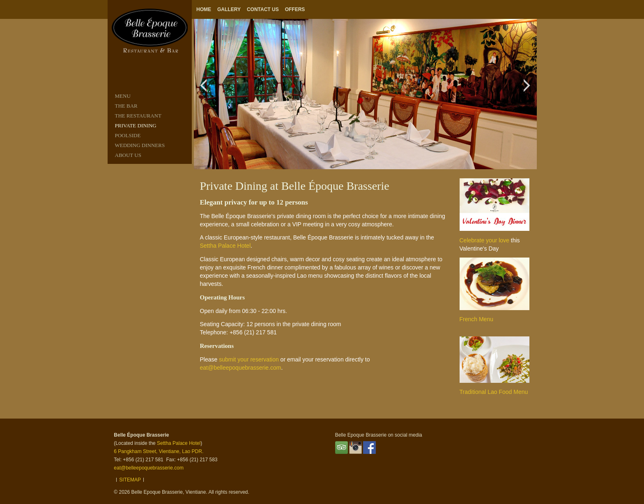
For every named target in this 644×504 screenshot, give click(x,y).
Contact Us (263, 9)
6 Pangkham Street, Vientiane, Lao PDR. (158, 451)
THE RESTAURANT (138, 116)
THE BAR (126, 106)
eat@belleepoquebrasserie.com (240, 367)
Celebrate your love (484, 240)
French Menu (476, 319)
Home (203, 9)
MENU (123, 96)
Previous (205, 89)
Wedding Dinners (140, 145)
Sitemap (130, 480)
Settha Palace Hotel (225, 245)
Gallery (229, 9)
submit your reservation (249, 359)
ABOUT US (128, 155)
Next (529, 89)
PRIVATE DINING (135, 125)
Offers (295, 9)
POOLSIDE (128, 135)
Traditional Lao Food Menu (494, 392)
